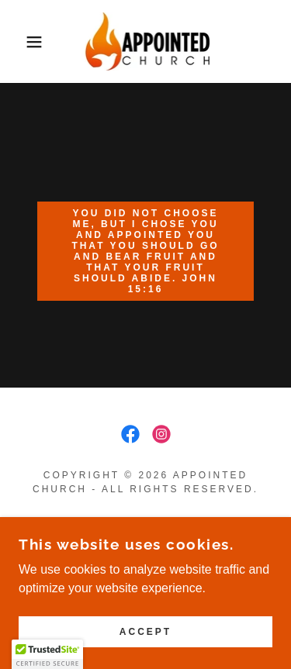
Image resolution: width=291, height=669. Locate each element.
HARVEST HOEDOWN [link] (145, 544)
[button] (23, 41)
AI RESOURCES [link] (145, 524)
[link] (145, 41)
